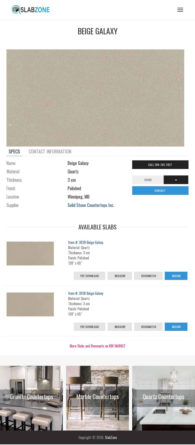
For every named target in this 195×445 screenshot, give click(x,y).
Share (148, 179)
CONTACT (160, 190)
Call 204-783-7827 (160, 164)
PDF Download (89, 275)
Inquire (176, 275)
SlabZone (111, 437)
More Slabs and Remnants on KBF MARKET (97, 346)
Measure (119, 275)
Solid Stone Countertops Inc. (91, 205)
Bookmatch (148, 275)
